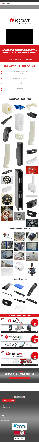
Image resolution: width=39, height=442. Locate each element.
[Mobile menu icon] (37, 3)
